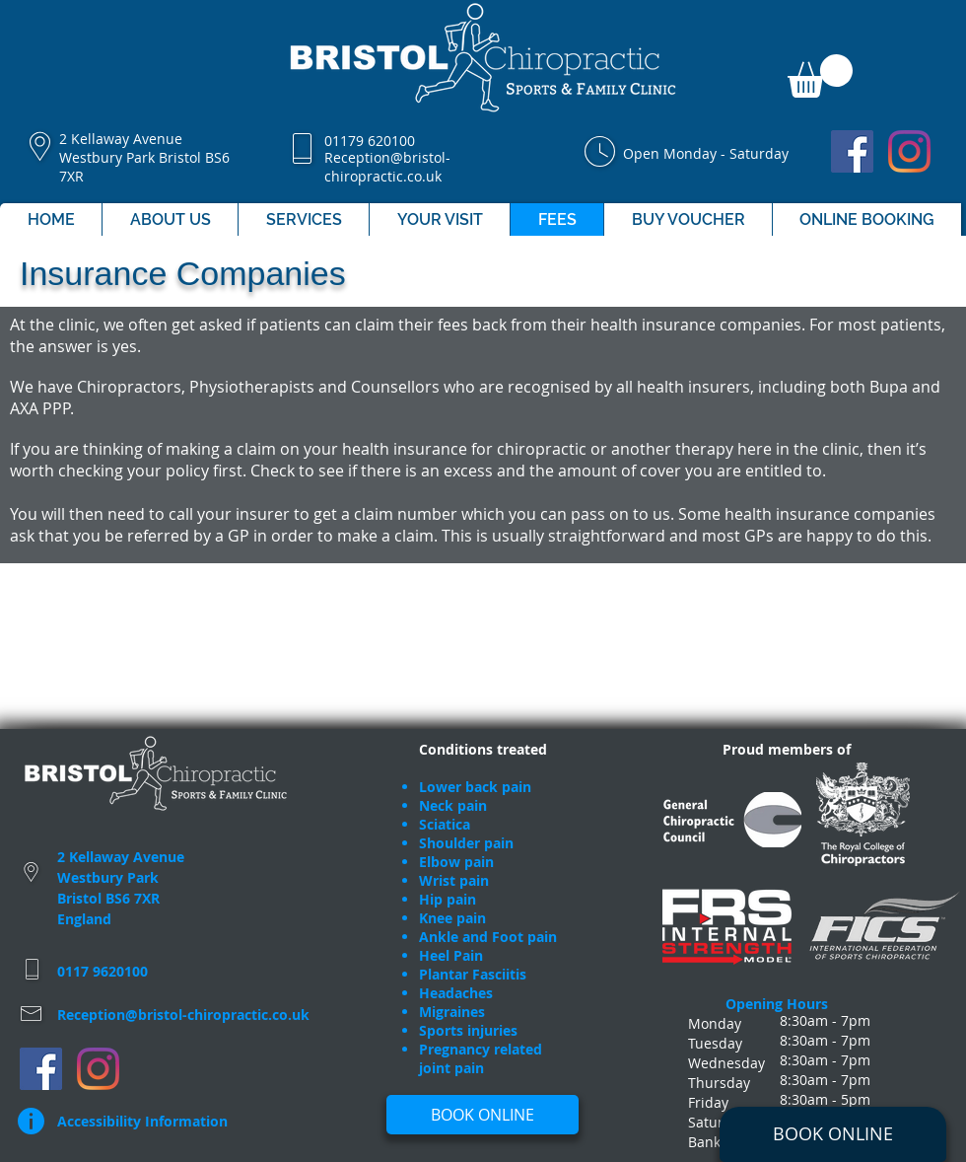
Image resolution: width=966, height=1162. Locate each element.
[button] (820, 76)
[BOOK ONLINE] (833, 1134)
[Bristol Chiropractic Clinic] (852, 151)
